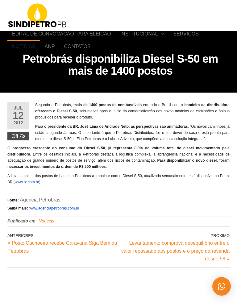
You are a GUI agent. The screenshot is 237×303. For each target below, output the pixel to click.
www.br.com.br (27, 206)
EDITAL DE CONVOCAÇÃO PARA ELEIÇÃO (61, 40)
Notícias (23, 64)
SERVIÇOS (185, 40)
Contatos (77, 64)
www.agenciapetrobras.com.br (54, 232)
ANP (50, 64)
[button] (221, 286)
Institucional (139, 40)
